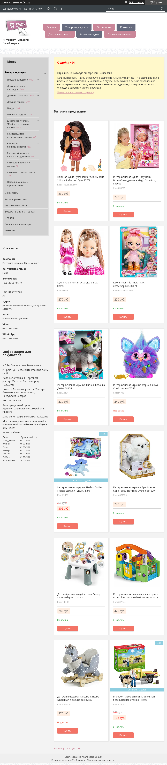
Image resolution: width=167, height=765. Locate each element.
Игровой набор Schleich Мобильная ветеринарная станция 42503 (134, 698)
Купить (67, 211)
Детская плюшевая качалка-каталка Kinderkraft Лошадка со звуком (78, 698)
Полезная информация (18, 224)
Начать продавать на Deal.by (15, 2)
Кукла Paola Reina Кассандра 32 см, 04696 (77, 284)
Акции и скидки (89, 34)
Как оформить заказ (16, 199)
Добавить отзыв (48, 8)
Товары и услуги (75, 27)
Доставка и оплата (59, 34)
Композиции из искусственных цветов (19, 135)
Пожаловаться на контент (101, 760)
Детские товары (16, 101)
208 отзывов (136, 2)
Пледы (10, 108)
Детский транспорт (17, 95)
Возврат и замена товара (20, 211)
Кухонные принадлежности (16, 145)
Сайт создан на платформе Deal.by (83, 756)
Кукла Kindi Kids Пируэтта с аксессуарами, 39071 (129, 284)
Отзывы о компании (120, 34)
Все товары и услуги (64, 748)
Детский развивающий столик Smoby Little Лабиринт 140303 (79, 596)
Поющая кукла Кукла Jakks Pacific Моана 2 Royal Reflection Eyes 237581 (80, 178)
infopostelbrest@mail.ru (15, 318)
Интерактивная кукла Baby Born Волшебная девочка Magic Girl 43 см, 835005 (134, 180)
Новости (10, 230)
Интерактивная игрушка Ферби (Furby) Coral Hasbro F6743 (135, 386)
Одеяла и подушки (17, 114)
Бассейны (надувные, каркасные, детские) (19, 154)
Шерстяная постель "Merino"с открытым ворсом (18, 124)
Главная (51, 27)
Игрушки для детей (17, 79)
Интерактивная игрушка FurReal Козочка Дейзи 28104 (81, 386)
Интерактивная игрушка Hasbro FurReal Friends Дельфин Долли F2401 (80, 489)
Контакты (126, 27)
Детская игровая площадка (16, 87)
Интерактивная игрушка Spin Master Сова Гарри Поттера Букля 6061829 (134, 489)
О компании (104, 27)
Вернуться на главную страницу (75, 92)
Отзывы (9, 217)
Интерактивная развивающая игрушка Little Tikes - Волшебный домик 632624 (135, 596)
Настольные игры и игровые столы (17, 183)
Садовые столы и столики (21, 172)
